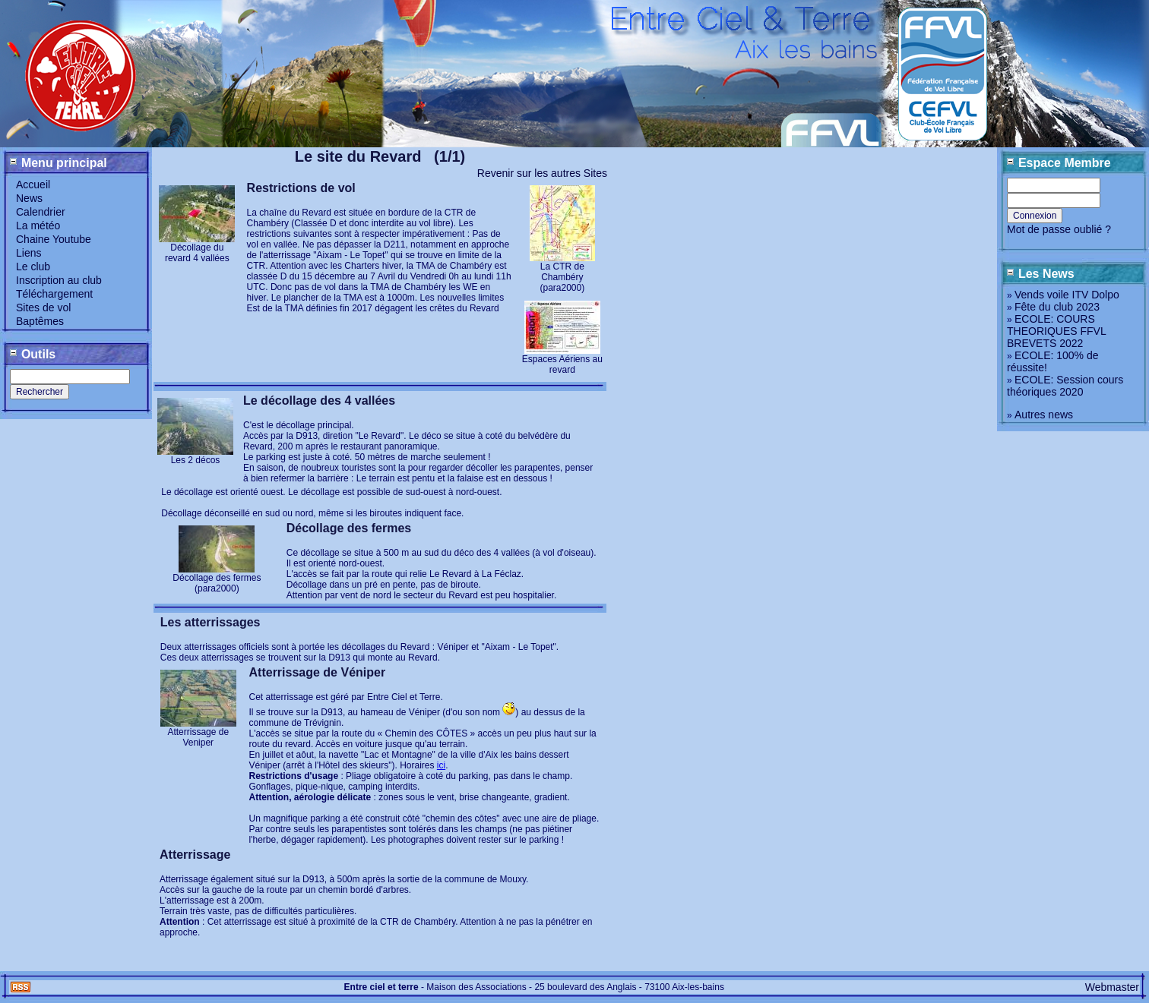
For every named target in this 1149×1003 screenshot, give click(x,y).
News (29, 198)
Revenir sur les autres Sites (542, 173)
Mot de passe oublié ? (1059, 229)
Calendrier (40, 212)
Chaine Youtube (53, 239)
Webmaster (1112, 987)
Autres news (1043, 414)
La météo (38, 225)
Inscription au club (59, 280)
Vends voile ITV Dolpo (1066, 295)
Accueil (33, 184)
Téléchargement (54, 294)
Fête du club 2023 (1057, 307)
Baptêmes (40, 321)
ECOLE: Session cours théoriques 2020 (1065, 386)
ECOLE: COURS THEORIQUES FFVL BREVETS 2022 (1056, 331)
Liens (28, 253)
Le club (33, 266)
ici (441, 765)
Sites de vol (43, 307)
